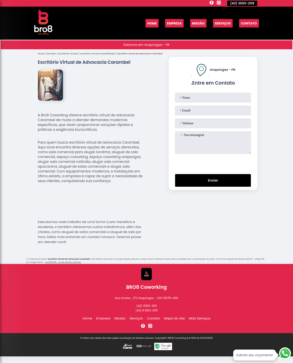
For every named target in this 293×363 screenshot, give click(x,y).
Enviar (213, 180)
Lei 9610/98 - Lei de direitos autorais (63, 262)
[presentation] (212, 163)
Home (151, 23)
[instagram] (219, 3)
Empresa (173, 23)
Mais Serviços (200, 318)
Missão (198, 23)
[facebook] (212, 3)
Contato (249, 23)
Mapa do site (174, 318)
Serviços (223, 23)
